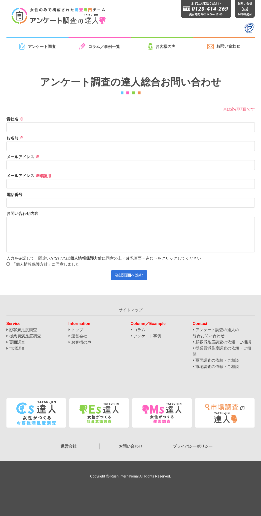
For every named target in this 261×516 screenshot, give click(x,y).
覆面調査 (17, 342)
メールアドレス (22, 157)
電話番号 (14, 195)
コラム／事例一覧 (99, 46)
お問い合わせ (223, 46)
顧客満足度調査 (23, 330)
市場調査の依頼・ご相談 (217, 366)
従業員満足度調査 (25, 336)
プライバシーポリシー (193, 446)
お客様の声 (161, 46)
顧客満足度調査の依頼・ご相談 (223, 342)
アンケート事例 (147, 336)
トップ (77, 330)
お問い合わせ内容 (22, 213)
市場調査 (17, 348)
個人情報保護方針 (86, 258)
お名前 (14, 138)
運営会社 (79, 336)
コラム (139, 330)
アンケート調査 (37, 46)
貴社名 (14, 119)
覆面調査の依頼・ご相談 (217, 360)
